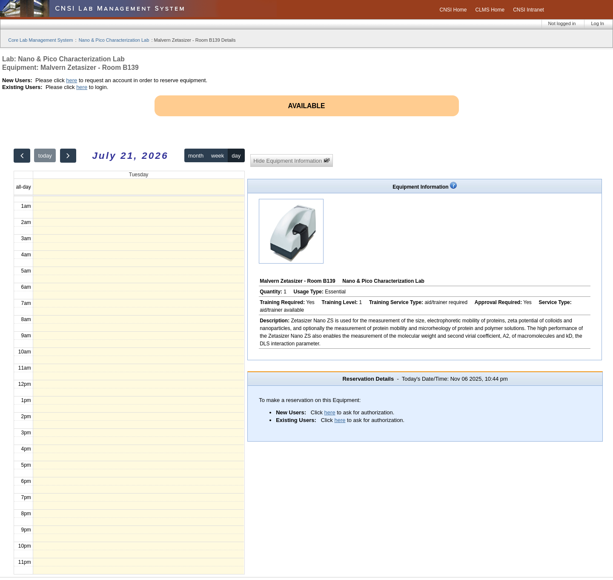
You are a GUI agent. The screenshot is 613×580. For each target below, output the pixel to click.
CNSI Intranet (528, 10)
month (195, 155)
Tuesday (139, 175)
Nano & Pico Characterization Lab (114, 40)
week (217, 155)
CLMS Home (490, 10)
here (71, 80)
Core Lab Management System (40, 40)
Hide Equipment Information (291, 161)
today (45, 155)
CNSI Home (453, 10)
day (236, 155)
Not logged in (562, 23)
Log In (597, 23)
